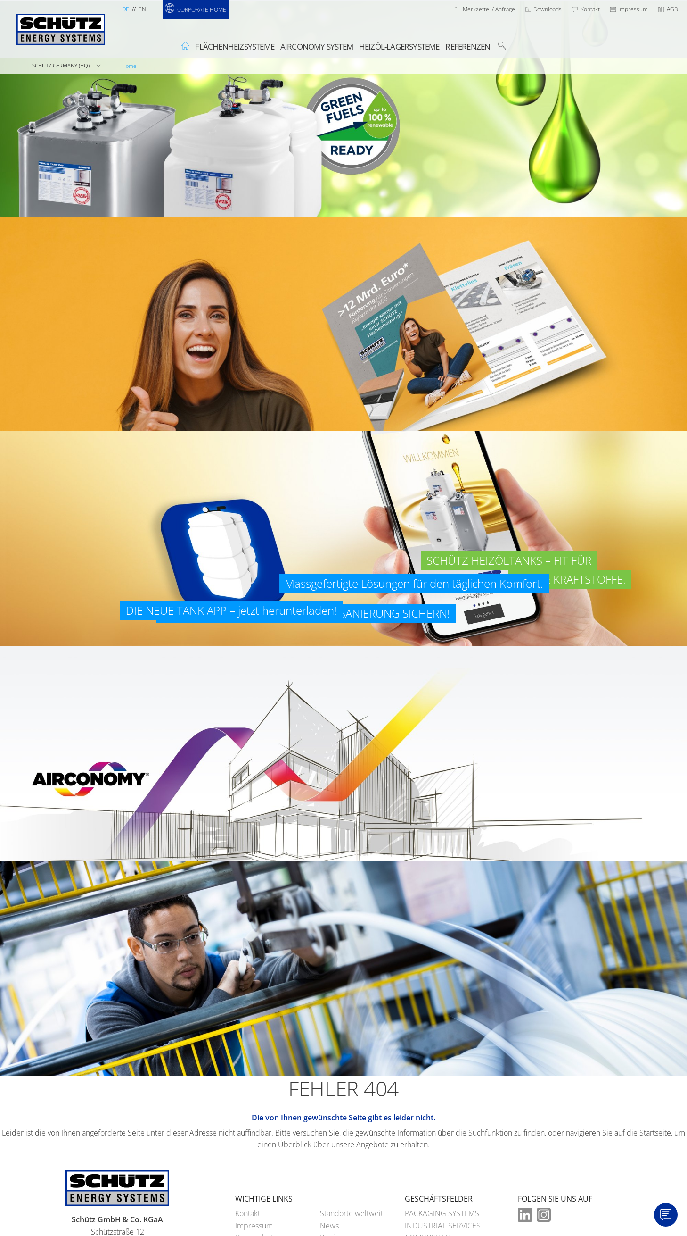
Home (129, 65)
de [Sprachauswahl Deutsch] (125, 9)
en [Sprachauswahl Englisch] (142, 9)
